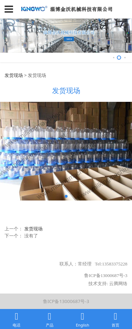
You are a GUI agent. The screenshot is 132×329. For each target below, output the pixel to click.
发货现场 (14, 75)
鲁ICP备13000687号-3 (66, 301)
